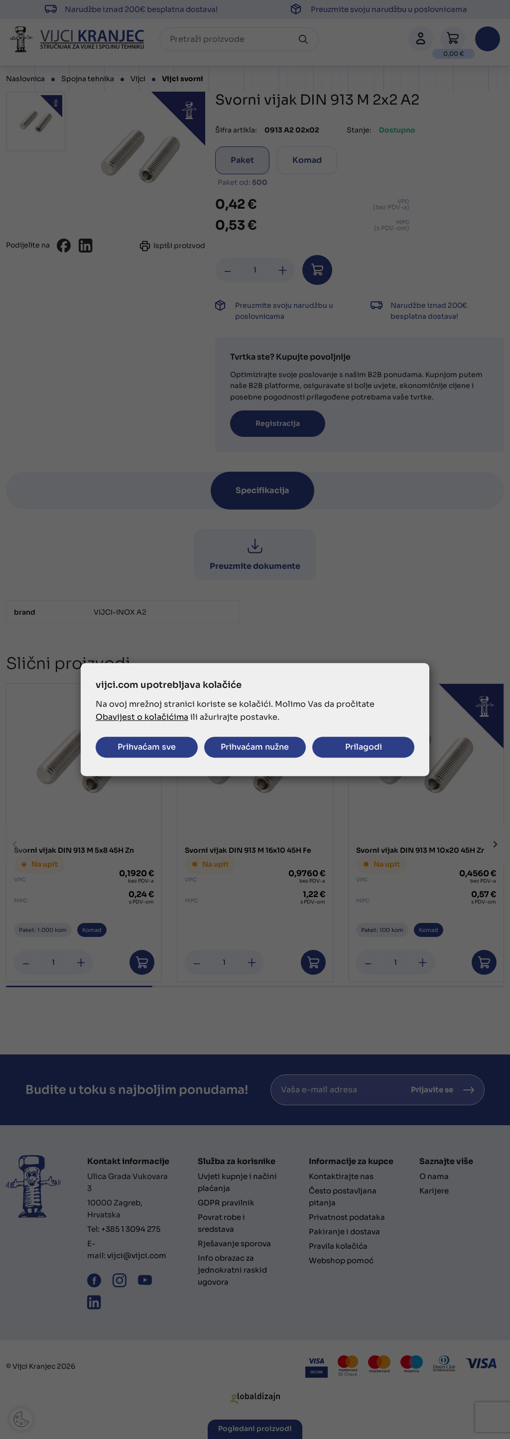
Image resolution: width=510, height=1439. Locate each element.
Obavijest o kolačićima (142, 717)
